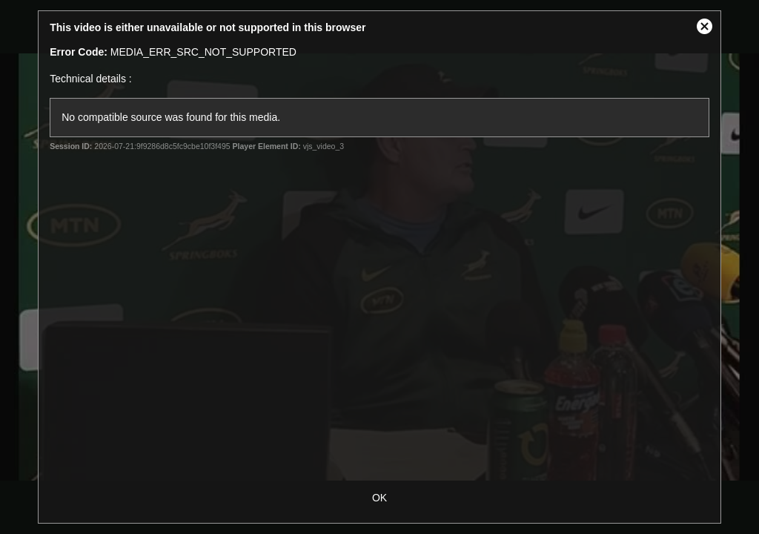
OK (379, 498)
